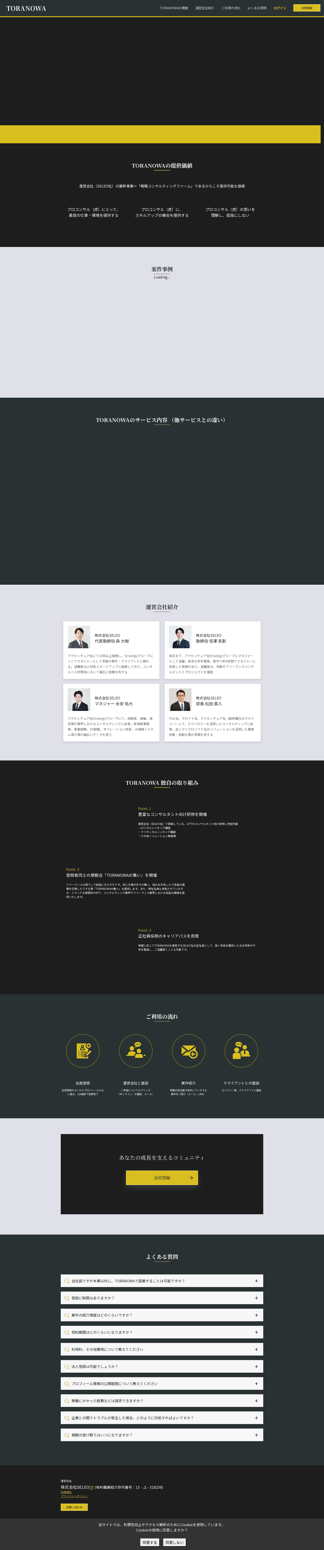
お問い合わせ (74, 1507)
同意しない (175, 1542)
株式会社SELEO (77, 1487)
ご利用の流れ (230, 7)
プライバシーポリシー (74, 1496)
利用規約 (66, 1492)
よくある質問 (257, 7)
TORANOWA (26, 8)
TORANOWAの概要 (174, 7)
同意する (150, 1542)
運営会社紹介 (204, 7)
